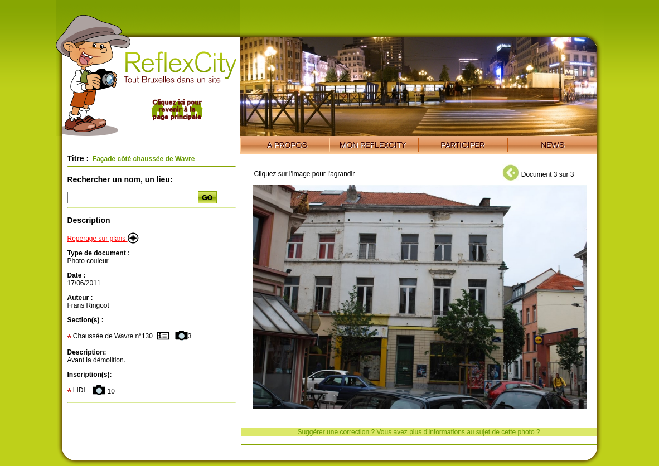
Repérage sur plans (103, 238)
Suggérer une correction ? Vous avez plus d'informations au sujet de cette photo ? (418, 432)
